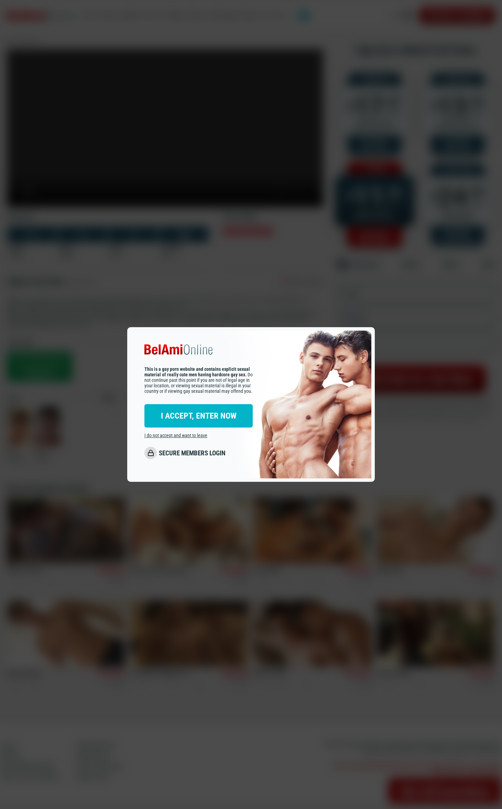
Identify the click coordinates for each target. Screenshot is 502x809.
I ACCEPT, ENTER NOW (199, 416)
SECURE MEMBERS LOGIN (192, 453)
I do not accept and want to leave (175, 435)
